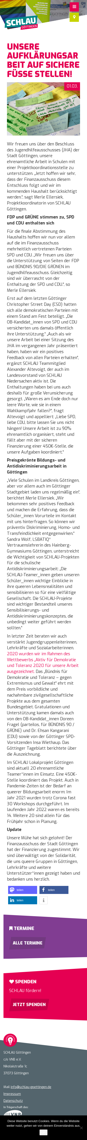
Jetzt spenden (29, 1004)
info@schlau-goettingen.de (31, 1087)
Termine (21, 928)
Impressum (12, 1094)
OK (43, 1132)
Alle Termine (27, 943)
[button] (22, 890)
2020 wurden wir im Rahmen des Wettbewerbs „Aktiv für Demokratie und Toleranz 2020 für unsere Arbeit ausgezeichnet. (43, 662)
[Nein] (81, 1128)
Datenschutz (13, 1101)
